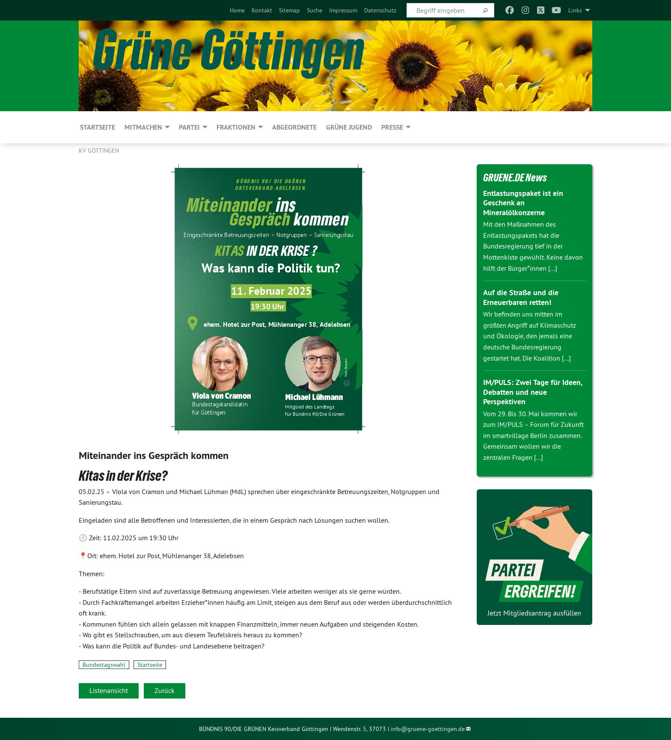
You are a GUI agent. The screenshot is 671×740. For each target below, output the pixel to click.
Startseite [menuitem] (97, 127)
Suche (314, 10)
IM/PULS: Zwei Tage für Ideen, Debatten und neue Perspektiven (532, 391)
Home (237, 10)
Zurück (164, 690)
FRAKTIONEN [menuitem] (236, 127)
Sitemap (289, 10)
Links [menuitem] (575, 10)
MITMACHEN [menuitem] (143, 127)
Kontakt (262, 10)
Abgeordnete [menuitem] (294, 127)
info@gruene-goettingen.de (428, 729)
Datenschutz (380, 10)
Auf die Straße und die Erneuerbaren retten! (520, 297)
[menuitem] (237, 10)
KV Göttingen (99, 150)
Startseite (149, 665)
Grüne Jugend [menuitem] (349, 127)
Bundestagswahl (104, 665)
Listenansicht (108, 690)
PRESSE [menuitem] (392, 127)
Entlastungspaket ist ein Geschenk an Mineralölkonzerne (523, 202)
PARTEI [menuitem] (189, 127)
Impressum (343, 10)
